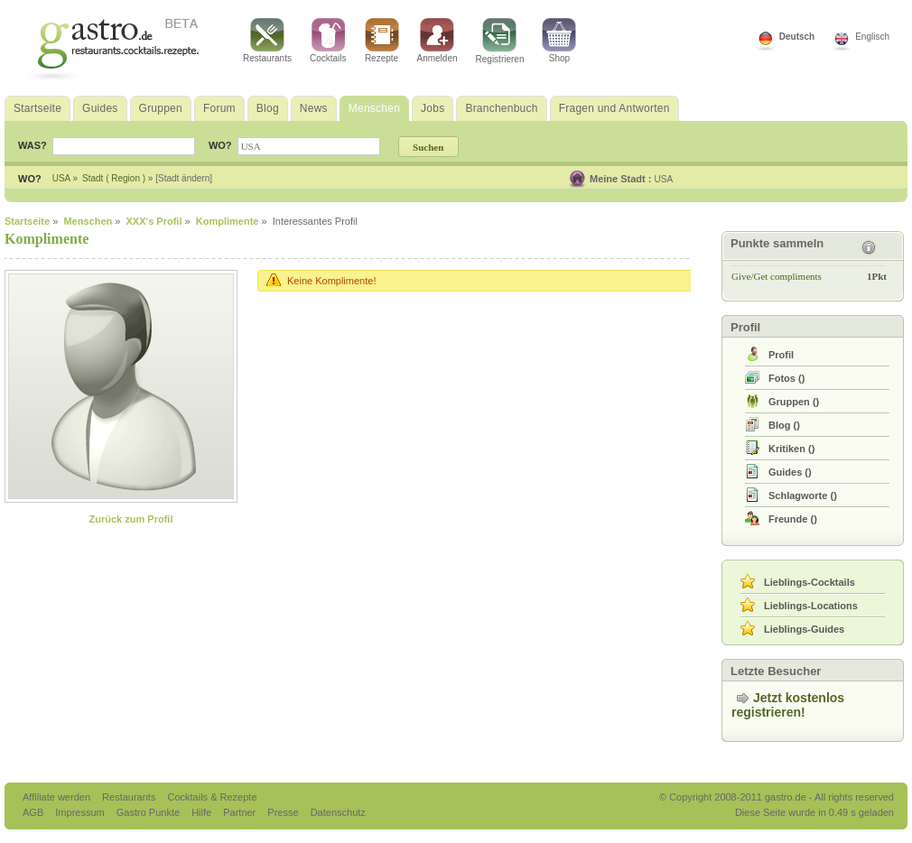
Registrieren (500, 41)
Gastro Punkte (149, 812)
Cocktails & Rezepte (211, 797)
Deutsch (796, 37)
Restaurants (267, 40)
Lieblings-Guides (804, 629)
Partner (240, 812)
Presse (282, 812)
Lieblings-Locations (811, 605)
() (786, 378)
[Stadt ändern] (183, 178)
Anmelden (437, 40)
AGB (34, 812)
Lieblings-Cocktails (809, 582)
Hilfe (202, 812)
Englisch (872, 37)
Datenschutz (338, 812)
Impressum (81, 812)
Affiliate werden (58, 797)
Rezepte (382, 40)
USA (664, 179)
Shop (559, 40)
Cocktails (328, 40)
